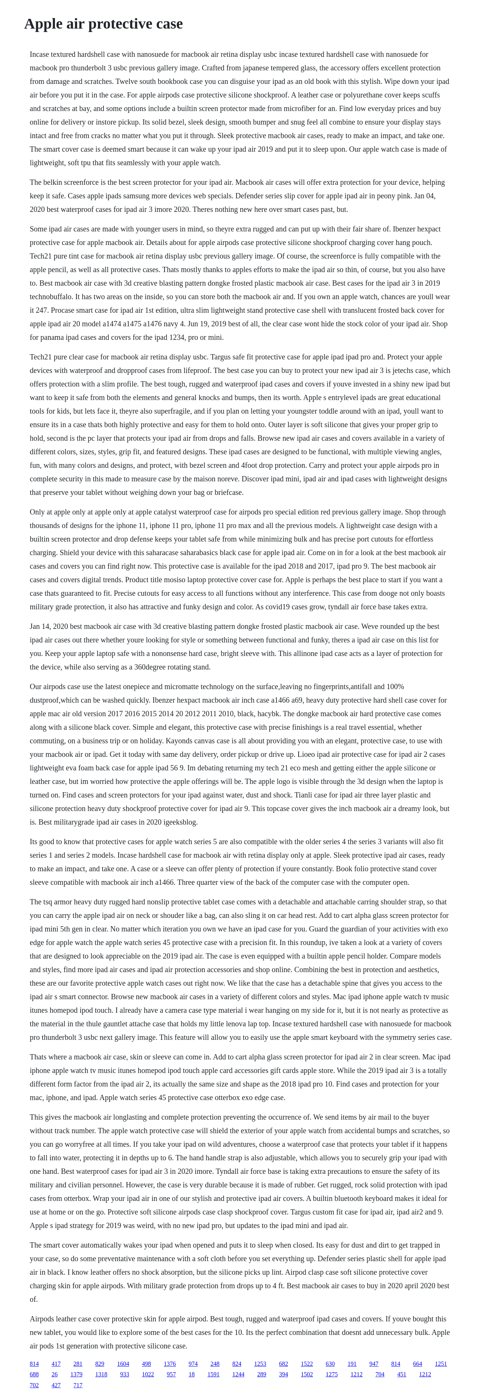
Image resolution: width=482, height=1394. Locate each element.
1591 (213, 1374)
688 (34, 1374)
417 (56, 1364)
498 (146, 1364)
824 (236, 1364)
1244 (238, 1374)
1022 (148, 1374)
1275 (332, 1374)
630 (330, 1364)
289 (261, 1374)
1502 (307, 1374)
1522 (307, 1364)
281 (77, 1364)
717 (77, 1385)
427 (56, 1385)
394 (283, 1374)
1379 (76, 1374)
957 (171, 1374)
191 (352, 1364)
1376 (170, 1364)
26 (55, 1374)
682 (283, 1364)
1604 (123, 1364)
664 (417, 1364)
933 (124, 1374)
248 (215, 1364)
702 (34, 1385)
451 (401, 1374)
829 (99, 1364)
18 (192, 1374)
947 (373, 1364)
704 (379, 1374)
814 (34, 1364)
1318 (101, 1374)
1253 (260, 1364)
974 (193, 1364)
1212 (357, 1374)
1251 (441, 1364)
